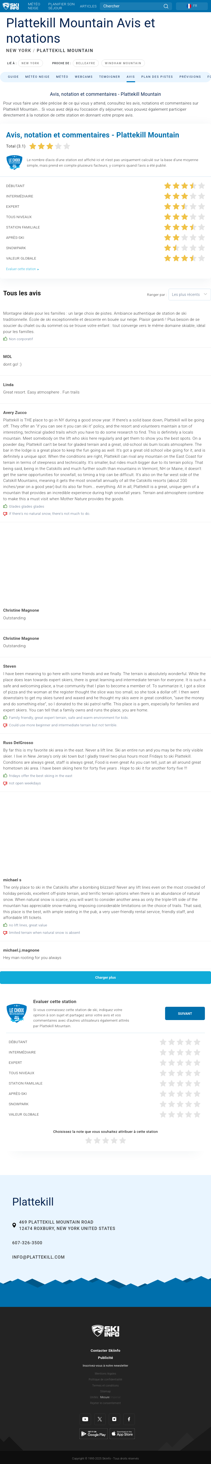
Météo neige (34, 6)
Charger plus (105, 977)
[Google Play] (93, 1433)
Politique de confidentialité (105, 1379)
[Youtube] (85, 1419)
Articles (88, 6)
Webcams (84, 77)
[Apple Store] (122, 1433)
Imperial (115, 1397)
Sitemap (105, 1391)
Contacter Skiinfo (105, 1350)
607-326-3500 (27, 1242)
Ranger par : (157, 294)
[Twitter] (100, 1419)
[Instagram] (114, 1419)
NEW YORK (18, 50)
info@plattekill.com (38, 1257)
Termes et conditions (105, 1385)
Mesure (104, 1397)
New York (30, 63)
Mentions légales (105, 1373)
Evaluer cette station (22, 269)
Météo (62, 77)
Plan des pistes (157, 77)
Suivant (185, 1014)
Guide (13, 77)
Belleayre (86, 63)
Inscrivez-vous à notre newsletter (105, 1365)
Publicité (105, 1357)
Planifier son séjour (61, 6)
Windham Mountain (123, 63)
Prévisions (190, 77)
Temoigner (109, 77)
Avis (131, 77)
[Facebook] (129, 1419)
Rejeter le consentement (105, 1403)
